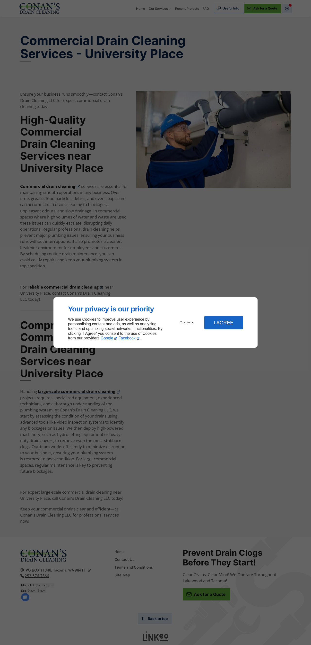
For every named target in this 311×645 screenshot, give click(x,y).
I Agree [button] (223, 322)
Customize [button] (187, 322)
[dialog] (155, 322)
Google (107, 338)
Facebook (127, 338)
